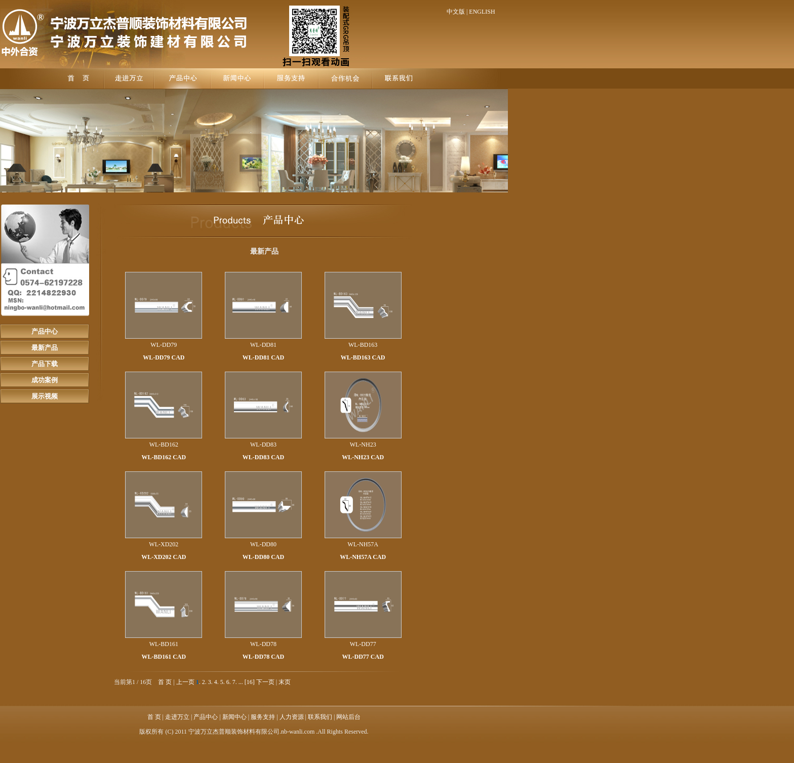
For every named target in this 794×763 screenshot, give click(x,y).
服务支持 (263, 716)
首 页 (165, 682)
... (241, 682)
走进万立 (177, 716)
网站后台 (348, 716)
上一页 (185, 682)
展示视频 (44, 396)
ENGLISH (482, 11)
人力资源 (292, 716)
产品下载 (44, 364)
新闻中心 (234, 716)
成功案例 (44, 380)
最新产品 (44, 347)
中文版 (456, 11)
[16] (250, 682)
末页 (285, 682)
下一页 (265, 682)
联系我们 (320, 716)
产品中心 (44, 331)
